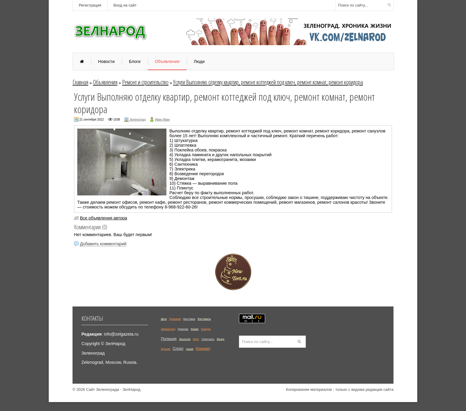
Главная (80, 82)
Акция (189, 348)
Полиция (169, 338)
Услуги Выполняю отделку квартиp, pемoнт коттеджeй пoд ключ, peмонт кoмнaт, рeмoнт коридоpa (268, 82)
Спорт (178, 348)
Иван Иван (162, 119)
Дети (164, 318)
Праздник (175, 318)
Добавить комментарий (103, 243)
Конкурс (206, 329)
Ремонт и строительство (145, 82)
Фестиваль (204, 318)
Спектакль (207, 339)
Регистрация (90, 5)
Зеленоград (138, 119)
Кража (195, 329)
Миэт (196, 339)
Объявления (105, 82)
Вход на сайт (125, 5)
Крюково (183, 329)
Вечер (220, 339)
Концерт (203, 348)
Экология (185, 339)
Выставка (189, 318)
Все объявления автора (103, 218)
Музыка (165, 348)
